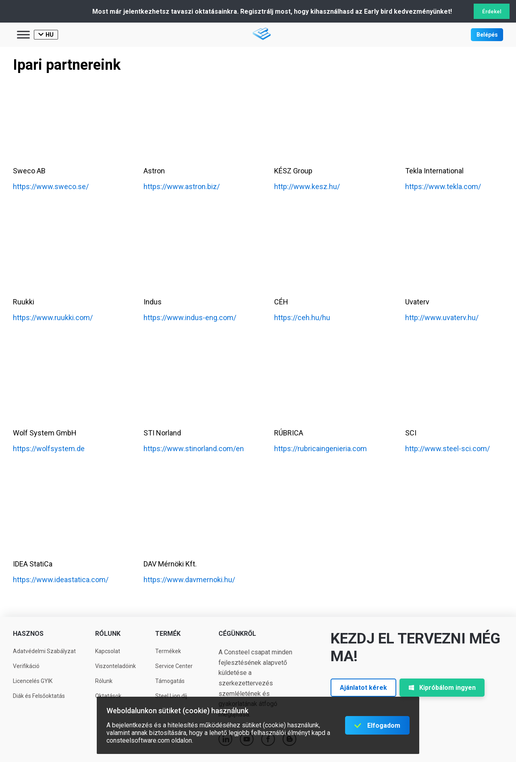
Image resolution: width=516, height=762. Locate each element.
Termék (168, 633)
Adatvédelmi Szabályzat (44, 651)
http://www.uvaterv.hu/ (442, 317)
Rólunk (108, 633)
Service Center (174, 666)
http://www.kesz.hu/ (307, 186)
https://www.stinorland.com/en (194, 448)
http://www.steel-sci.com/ (447, 448)
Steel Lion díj (171, 696)
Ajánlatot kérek (363, 687)
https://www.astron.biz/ (182, 186)
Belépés (487, 34)
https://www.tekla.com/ (443, 186)
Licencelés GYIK (32, 681)
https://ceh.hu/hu (302, 317)
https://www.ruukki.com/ (53, 317)
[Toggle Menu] (23, 34)
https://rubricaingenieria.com (320, 448)
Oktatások (108, 696)
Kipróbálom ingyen (441, 687)
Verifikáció (26, 666)
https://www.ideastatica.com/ (60, 579)
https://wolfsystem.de (49, 448)
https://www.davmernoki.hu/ (189, 579)
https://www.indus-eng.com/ (190, 317)
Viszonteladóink (115, 666)
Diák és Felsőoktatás (39, 696)
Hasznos (28, 633)
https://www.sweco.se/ (51, 186)
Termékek (168, 651)
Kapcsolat (107, 651)
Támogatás (170, 681)
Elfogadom (383, 725)
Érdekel (491, 11)
